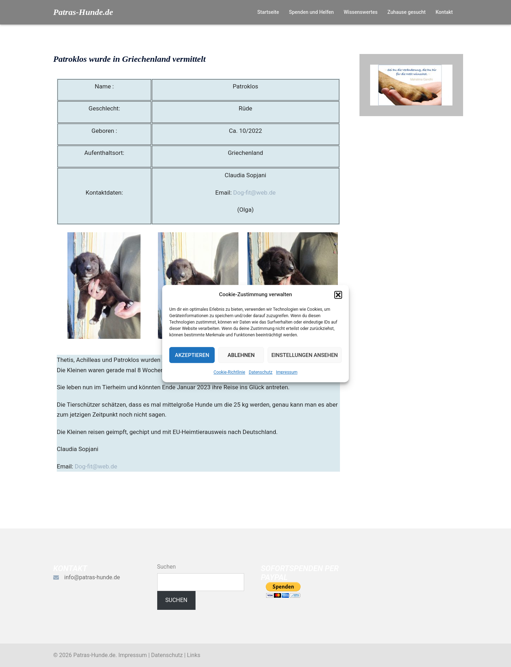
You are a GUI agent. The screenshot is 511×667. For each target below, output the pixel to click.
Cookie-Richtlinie (229, 372)
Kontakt (444, 12)
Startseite (268, 12)
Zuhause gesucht (407, 12)
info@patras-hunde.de (92, 577)
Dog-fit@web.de (254, 192)
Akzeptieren (192, 355)
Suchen (166, 566)
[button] (338, 294)
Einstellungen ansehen (304, 355)
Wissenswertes (360, 12)
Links (193, 655)
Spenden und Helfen (311, 12)
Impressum (286, 372)
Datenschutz (261, 372)
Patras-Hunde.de (83, 12)
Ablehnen (240, 355)
